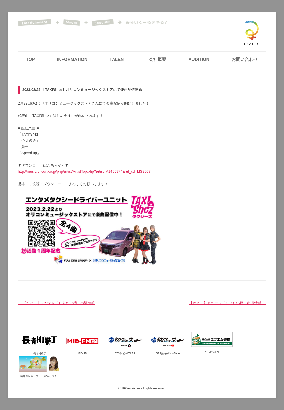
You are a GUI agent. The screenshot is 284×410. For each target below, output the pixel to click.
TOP (30, 59)
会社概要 (157, 59)
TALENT (118, 59)
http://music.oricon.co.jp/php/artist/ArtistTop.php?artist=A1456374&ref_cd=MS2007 (84, 171)
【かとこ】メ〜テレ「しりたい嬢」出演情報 (56, 303)
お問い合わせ (244, 59)
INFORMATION (72, 59)
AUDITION (198, 59)
